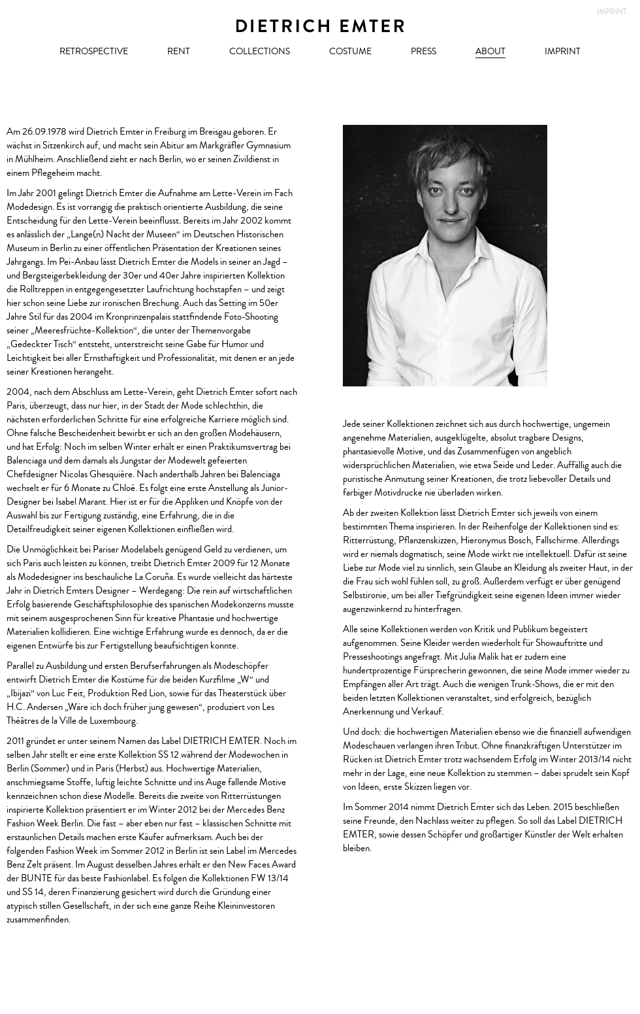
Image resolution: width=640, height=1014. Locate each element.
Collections (259, 52)
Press (423, 52)
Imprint (563, 52)
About (490, 52)
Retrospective (93, 52)
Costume (350, 52)
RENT (178, 52)
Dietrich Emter (320, 26)
